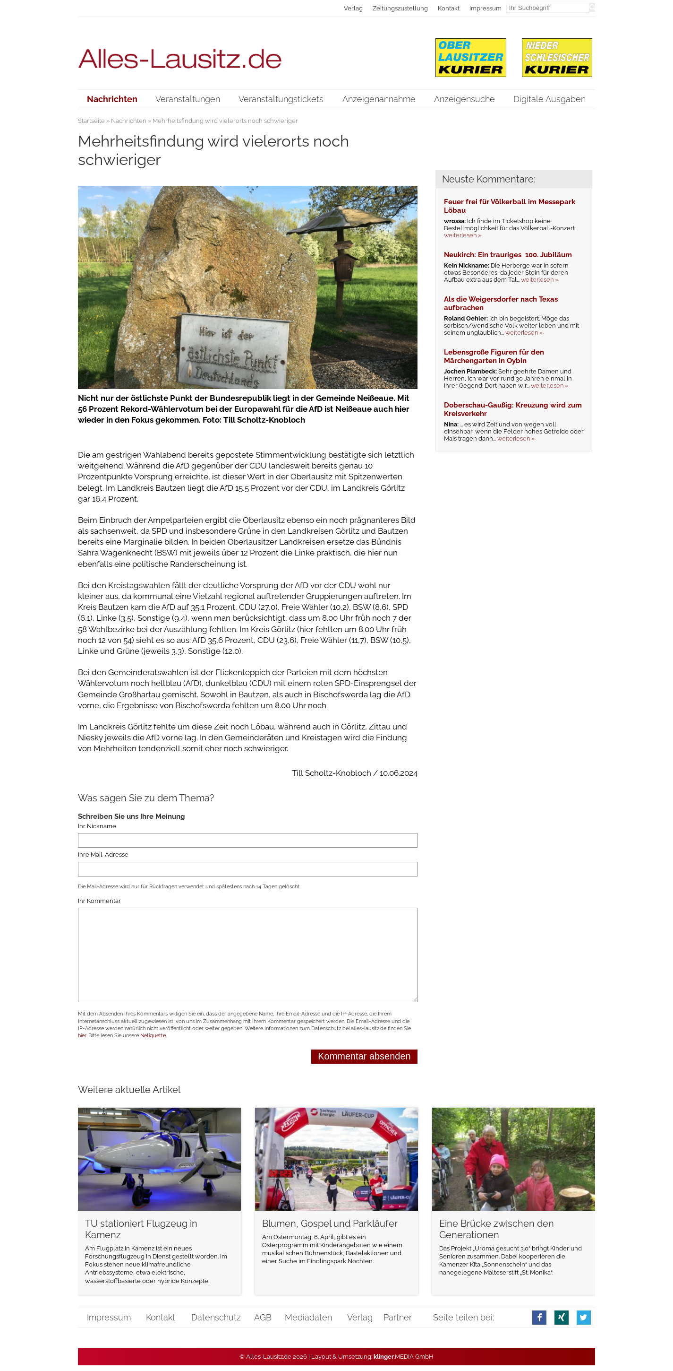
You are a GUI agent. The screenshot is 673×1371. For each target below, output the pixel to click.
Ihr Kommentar (99, 900)
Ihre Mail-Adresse (103, 854)
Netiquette (153, 1036)
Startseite (91, 120)
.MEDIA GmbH (404, 1356)
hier (82, 1036)
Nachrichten (128, 120)
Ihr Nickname (97, 826)
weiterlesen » (462, 235)
